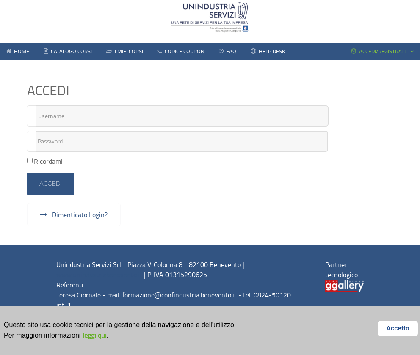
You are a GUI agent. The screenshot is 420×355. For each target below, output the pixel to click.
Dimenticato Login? (79, 214)
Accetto (397, 328)
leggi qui (95, 335)
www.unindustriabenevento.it (99, 274)
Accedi (50, 183)
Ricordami (48, 161)
